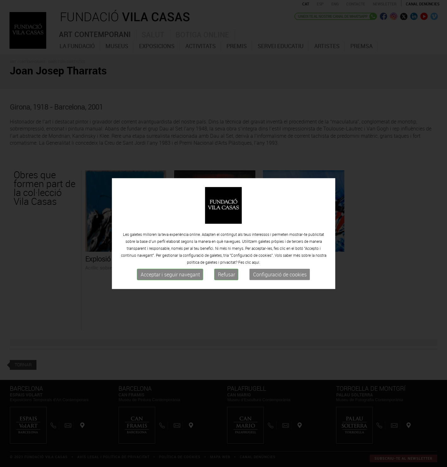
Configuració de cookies (280, 277)
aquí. (256, 265)
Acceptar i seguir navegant (170, 277)
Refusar (226, 277)
